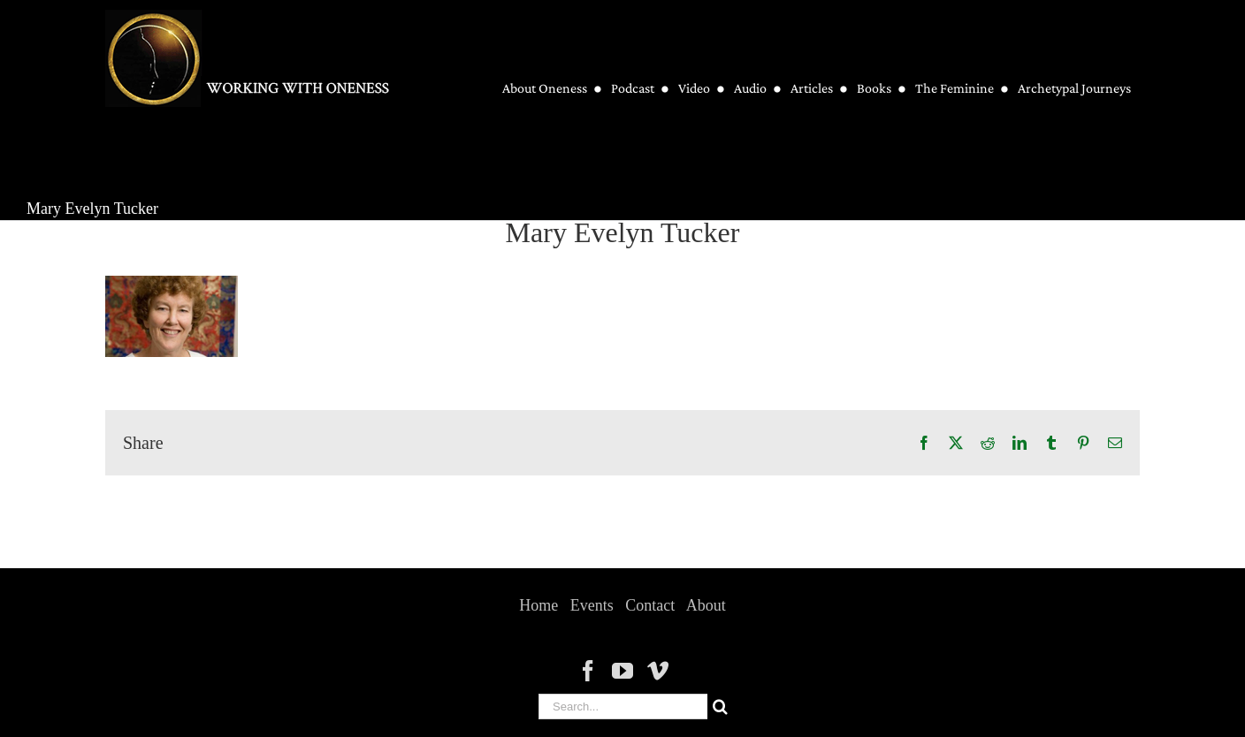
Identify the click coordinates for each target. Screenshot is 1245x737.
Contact (650, 605)
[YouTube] (622, 670)
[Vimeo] (657, 670)
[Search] (720, 706)
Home (538, 605)
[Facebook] (588, 670)
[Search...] (622, 706)
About (706, 605)
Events (592, 605)
